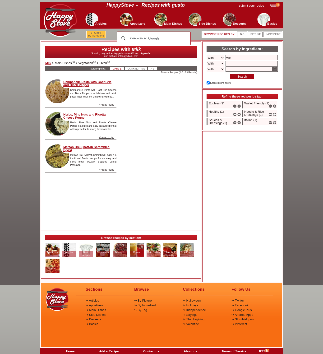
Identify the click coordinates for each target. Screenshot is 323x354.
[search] (153, 38)
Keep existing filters (220, 83)
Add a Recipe (109, 351)
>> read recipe (106, 104)
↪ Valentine (191, 324)
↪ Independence (194, 310)
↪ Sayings (190, 315)
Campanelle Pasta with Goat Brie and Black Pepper (87, 83)
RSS (264, 351)
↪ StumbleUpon (242, 319)
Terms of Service (234, 351)
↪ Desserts (93, 319)
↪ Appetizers (94, 305)
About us (190, 351)
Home (70, 351)
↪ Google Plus (241, 310)
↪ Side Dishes (96, 315)
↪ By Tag (140, 310)
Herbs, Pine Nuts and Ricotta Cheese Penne (84, 116)
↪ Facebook (240, 305)
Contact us (151, 351)
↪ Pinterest (239, 324)
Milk (48, 63)
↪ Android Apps (242, 315)
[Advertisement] (160, 150)
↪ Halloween (192, 300)
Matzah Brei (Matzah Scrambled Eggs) (86, 148)
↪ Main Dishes (96, 310)
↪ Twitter (237, 300)
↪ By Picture (143, 300)
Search (242, 76)
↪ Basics (92, 324)
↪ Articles (92, 300)
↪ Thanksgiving (193, 319)
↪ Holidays (190, 305)
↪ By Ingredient (145, 305)
